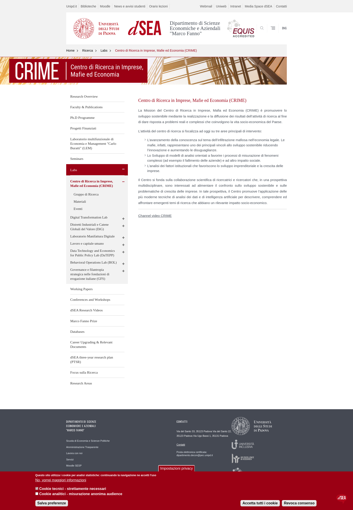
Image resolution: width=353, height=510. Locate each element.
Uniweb (221, 6)
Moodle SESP (73, 465)
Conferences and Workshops (90, 299)
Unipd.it (71, 6)
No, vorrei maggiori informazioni (60, 480)
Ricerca (87, 50)
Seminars (76, 159)
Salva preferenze (51, 503)
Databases (77, 331)
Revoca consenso (299, 503)
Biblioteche (88, 6)
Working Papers (81, 289)
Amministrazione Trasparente (82, 447)
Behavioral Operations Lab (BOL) (93, 262)
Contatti (281, 6)
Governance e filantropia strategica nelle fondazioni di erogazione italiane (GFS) (89, 274)
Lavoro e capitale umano (87, 243)
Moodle (105, 6)
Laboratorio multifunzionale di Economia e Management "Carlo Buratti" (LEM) (93, 143)
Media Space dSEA (258, 6)
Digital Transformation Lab (88, 217)
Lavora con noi (74, 453)
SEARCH (279, 33)
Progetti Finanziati (83, 128)
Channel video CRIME (155, 216)
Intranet (235, 6)
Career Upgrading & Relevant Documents (91, 344)
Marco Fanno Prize (83, 321)
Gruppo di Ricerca (86, 194)
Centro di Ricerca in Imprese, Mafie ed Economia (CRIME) (156, 50)
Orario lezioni (158, 6)
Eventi (78, 209)
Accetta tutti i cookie (260, 503)
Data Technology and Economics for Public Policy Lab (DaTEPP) (92, 253)
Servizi (70, 459)
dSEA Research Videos (86, 310)
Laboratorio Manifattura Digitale (92, 236)
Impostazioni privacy (176, 468)
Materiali (80, 201)
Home (70, 50)
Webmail (206, 6)
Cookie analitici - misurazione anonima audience (80, 494)
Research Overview (84, 96)
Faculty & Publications (86, 107)
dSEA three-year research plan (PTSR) (91, 359)
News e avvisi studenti (129, 6)
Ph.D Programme (82, 117)
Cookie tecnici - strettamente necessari (72, 489)
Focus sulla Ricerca (84, 372)
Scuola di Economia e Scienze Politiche (88, 440)
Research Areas (81, 383)
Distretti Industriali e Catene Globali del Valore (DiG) (89, 227)
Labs (104, 50)
